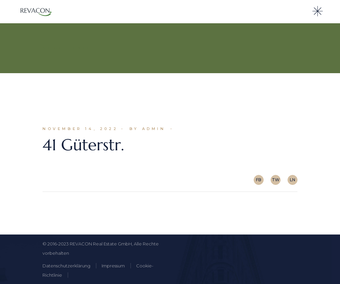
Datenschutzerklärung (66, 265)
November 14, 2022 (80, 128)
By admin (147, 128)
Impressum (113, 265)
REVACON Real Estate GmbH (101, 243)
